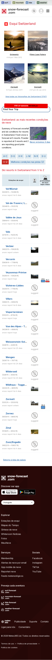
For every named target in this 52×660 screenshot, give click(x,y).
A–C (5, 156)
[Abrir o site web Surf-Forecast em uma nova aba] (6, 3)
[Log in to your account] (41, 10)
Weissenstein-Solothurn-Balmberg (25, 342)
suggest (34, 210)
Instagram (37, 562)
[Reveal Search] (33, 10)
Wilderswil (11, 371)
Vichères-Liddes (15, 285)
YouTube (36, 571)
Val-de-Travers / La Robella (20, 203)
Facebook (37, 558)
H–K (20, 156)
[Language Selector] (17, 502)
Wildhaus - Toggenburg (18, 385)
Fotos (4, 538)
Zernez (10, 413)
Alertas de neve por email (13, 562)
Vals (8, 232)
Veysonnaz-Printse (16, 272)
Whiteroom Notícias (11, 534)
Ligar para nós (8, 627)
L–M (28, 156)
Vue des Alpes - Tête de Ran (21, 326)
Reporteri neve (8, 571)
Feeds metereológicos (12, 576)
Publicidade (20, 621)
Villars (9, 299)
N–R (36, 156)
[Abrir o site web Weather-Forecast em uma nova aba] (41, 3)
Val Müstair (12, 189)
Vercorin (10, 259)
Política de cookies (9, 647)
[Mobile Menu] (47, 10)
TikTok (35, 567)
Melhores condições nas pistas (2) (27, 162)
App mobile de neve (11, 567)
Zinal (8, 428)
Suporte (33, 621)
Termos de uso (7, 643)
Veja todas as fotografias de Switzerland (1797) (26, 96)
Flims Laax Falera (38, 54)
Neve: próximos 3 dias (40, 142)
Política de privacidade (27, 643)
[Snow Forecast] (15, 11)
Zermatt (14, 87)
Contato (44, 621)
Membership (7, 558)
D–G (13, 156)
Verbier (10, 246)
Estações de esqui (10, 520)
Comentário (24, 627)
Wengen (10, 357)
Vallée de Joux (13, 217)
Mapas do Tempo (10, 525)
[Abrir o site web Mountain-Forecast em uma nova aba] (18, 3)
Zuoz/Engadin (13, 442)
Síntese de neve (9, 529)
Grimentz (14, 54)
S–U (44, 156)
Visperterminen (14, 312)
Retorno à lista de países (14, 460)
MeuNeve (6, 542)
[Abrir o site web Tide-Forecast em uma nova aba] (30, 3)
